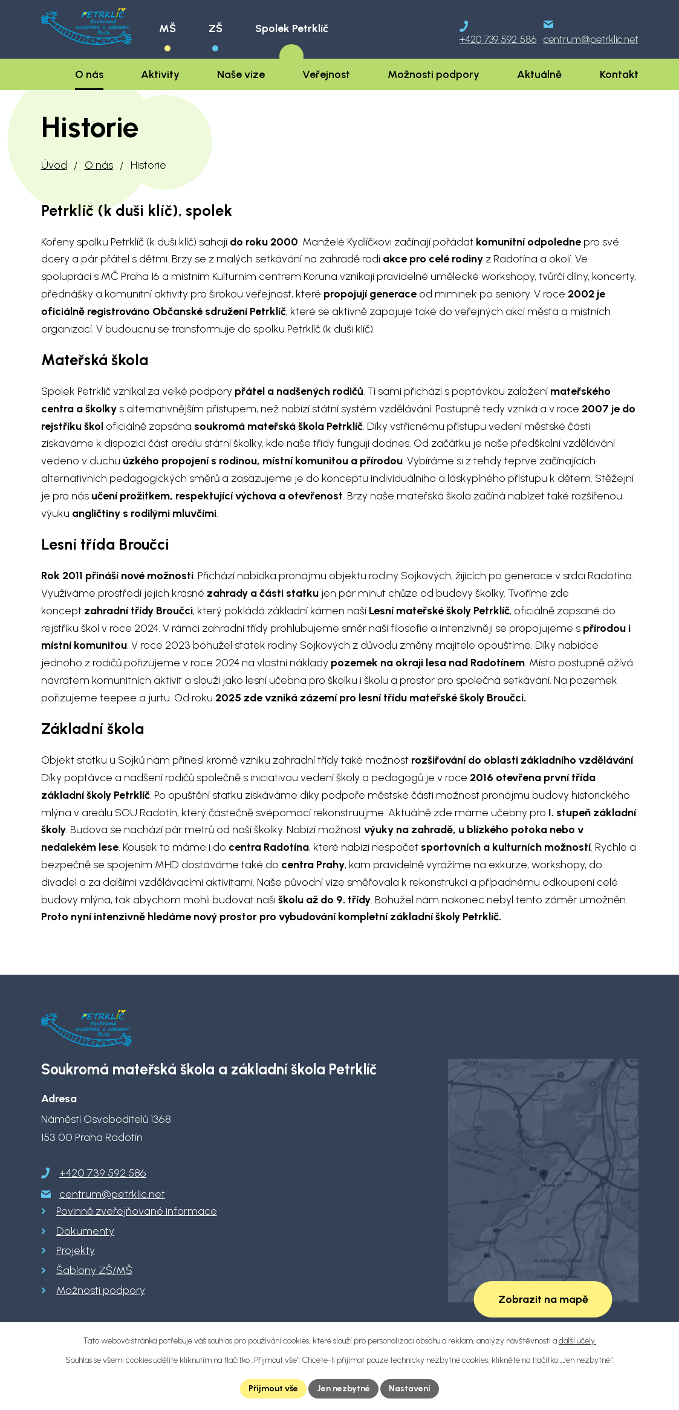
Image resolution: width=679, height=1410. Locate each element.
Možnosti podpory (100, 1290)
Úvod (54, 165)
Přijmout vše (273, 1388)
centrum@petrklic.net (112, 1194)
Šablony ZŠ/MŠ (94, 1270)
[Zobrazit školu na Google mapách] (543, 1180)
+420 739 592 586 (102, 1173)
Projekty (75, 1250)
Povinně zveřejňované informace (136, 1211)
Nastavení (409, 1388)
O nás (99, 165)
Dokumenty (85, 1231)
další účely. (577, 1341)
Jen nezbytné (343, 1388)
